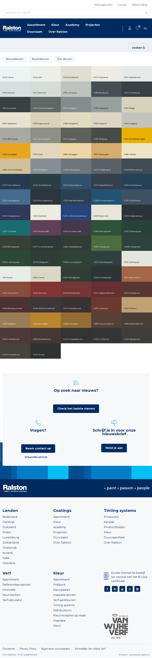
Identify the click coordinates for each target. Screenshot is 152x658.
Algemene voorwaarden (55, 648)
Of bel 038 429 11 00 (36, 457)
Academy (72, 25)
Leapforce (145, 655)
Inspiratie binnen (64, 595)
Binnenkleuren (14, 59)
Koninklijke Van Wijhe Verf (90, 648)
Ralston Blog (139, 4)
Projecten (93, 25)
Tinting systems (63, 605)
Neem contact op (38, 448)
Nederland (10, 517)
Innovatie (9, 589)
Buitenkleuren (40, 59)
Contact (122, 4)
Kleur (55, 25)
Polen (7, 532)
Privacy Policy (28, 648)
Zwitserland (11, 542)
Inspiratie (59, 620)
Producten (111, 517)
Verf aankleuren (64, 600)
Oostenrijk (10, 547)
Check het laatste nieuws (76, 408)
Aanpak (109, 522)
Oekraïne (9, 563)
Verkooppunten (103, 4)
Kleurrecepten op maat (69, 615)
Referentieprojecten (17, 584)
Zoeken (138, 47)
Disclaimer (9, 648)
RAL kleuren (64, 59)
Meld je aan (114, 448)
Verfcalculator (12, 600)
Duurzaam (34, 31)
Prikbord (59, 584)
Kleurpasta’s (61, 589)
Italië (6, 558)
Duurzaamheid (114, 537)
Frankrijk (9, 522)
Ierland (7, 552)
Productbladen (114, 527)
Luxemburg (11, 537)
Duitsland (9, 527)
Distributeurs (62, 610)
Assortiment (36, 25)
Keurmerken (11, 595)
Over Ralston (58, 31)
